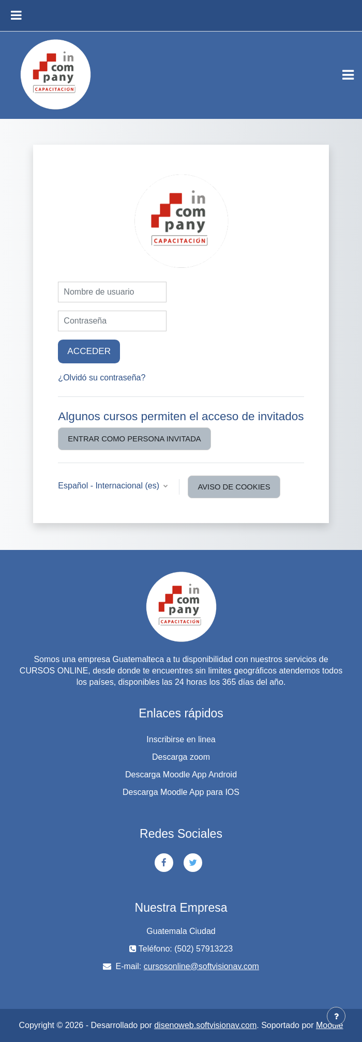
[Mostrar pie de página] (336, 1016)
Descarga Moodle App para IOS (181, 792)
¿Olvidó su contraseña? (101, 377)
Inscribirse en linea (180, 739)
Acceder (89, 351)
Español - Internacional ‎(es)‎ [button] (109, 485)
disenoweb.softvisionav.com (205, 1025)
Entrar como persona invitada (134, 439)
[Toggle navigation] (348, 75)
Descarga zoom (181, 757)
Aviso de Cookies (234, 487)
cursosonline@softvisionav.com (201, 966)
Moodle (329, 1025)
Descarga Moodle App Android (181, 774)
